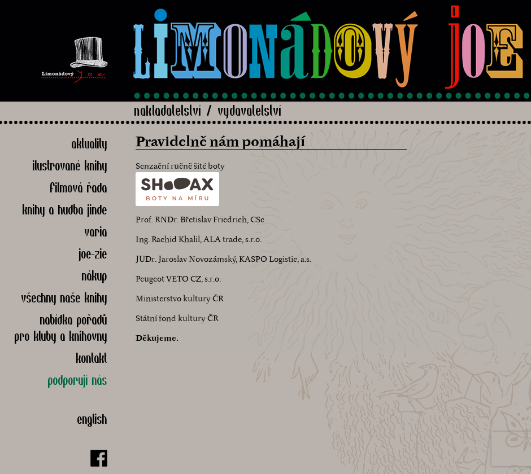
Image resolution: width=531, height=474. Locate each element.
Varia (96, 231)
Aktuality (89, 143)
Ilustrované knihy (70, 165)
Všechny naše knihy (64, 297)
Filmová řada (78, 187)
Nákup (94, 275)
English (92, 419)
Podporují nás (77, 380)
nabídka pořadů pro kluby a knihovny (61, 327)
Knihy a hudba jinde (65, 209)
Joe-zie (93, 253)
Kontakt (91, 358)
